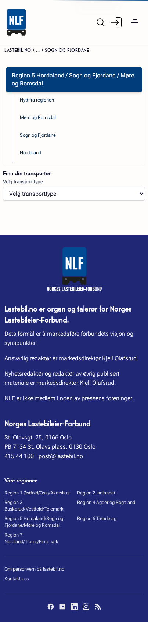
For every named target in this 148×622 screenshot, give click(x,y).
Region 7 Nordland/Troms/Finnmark (31, 538)
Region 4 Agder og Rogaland (106, 502)
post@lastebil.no (61, 456)
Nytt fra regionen (37, 100)
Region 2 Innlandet (96, 493)
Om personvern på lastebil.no (34, 569)
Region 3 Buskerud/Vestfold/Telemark (34, 506)
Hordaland (30, 152)
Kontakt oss (16, 578)
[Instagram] (86, 606)
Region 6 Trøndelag (96, 518)
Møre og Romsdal (38, 117)
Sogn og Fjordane (38, 135)
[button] (134, 22)
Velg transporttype (23, 181)
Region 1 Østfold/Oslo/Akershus (36, 493)
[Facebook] (50, 606)
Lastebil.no (17, 50)
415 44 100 (19, 456)
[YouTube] (62, 606)
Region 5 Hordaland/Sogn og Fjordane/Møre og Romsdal (33, 522)
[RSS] (97, 606)
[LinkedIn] (74, 606)
